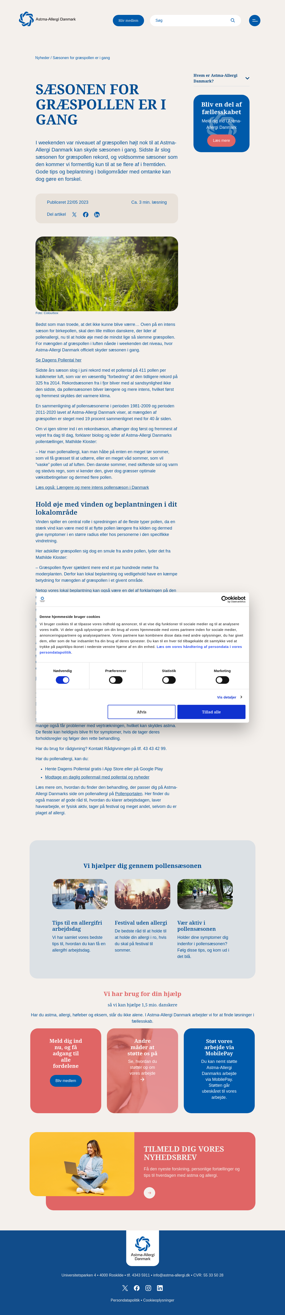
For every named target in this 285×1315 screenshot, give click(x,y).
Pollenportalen (128, 793)
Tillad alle (211, 712)
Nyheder (42, 58)
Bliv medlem (128, 20)
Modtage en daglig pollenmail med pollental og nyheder (97, 777)
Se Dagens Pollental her (58, 360)
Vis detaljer (226, 697)
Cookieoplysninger (158, 1300)
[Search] (193, 20)
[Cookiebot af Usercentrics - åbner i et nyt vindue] (225, 599)
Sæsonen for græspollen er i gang (81, 58)
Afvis (142, 712)
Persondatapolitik (125, 1300)
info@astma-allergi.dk (171, 1275)
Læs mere (221, 140)
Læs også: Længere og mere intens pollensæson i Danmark (92, 487)
